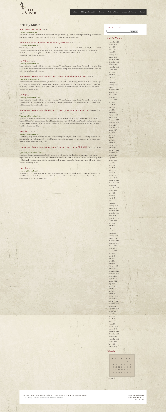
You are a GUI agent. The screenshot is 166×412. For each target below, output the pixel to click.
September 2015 (114, 188)
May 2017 (112, 138)
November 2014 (114, 213)
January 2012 (113, 299)
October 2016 (113, 155)
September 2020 (114, 42)
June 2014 (112, 226)
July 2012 (112, 284)
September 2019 (114, 67)
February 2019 (113, 85)
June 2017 (112, 135)
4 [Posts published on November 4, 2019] (116, 364)
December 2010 (114, 331)
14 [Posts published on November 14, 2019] (124, 367)
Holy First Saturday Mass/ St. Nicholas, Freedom (44, 42)
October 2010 (113, 336)
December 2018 (114, 90)
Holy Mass (25, 60)
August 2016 (113, 160)
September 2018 (114, 97)
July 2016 (112, 163)
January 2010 (113, 346)
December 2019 (114, 59)
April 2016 (112, 170)
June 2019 (112, 75)
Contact (142, 12)
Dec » (113, 378)
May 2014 (112, 228)
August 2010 (113, 341)
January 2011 (113, 329)
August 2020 (113, 44)
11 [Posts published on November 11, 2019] (116, 367)
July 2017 (112, 132)
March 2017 (112, 143)
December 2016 (114, 150)
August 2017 (113, 130)
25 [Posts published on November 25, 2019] (116, 372)
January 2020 (113, 57)
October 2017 (113, 125)
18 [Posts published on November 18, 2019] (116, 370)
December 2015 (114, 180)
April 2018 (112, 110)
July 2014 (112, 223)
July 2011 (112, 314)
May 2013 (112, 258)
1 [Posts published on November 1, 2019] (127, 361)
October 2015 (113, 185)
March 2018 (112, 112)
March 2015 (112, 203)
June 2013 (112, 256)
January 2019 (113, 87)
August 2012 (113, 281)
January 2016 (113, 178)
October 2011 (113, 306)
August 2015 (113, 190)
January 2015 (113, 208)
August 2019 (113, 70)
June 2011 (112, 316)
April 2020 (112, 49)
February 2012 (113, 296)
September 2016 (114, 158)
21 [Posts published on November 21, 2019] (124, 370)
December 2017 (114, 120)
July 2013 (112, 253)
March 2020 (112, 52)
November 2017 (114, 122)
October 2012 (113, 276)
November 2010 (114, 334)
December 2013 (114, 241)
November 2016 (114, 153)
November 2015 (114, 183)
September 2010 (114, 339)
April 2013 (112, 261)
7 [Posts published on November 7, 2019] (124, 364)
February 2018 (113, 115)
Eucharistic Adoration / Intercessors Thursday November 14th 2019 (53, 110)
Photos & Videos (113, 12)
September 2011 (114, 309)
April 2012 (112, 291)
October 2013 (113, 246)
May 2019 (112, 77)
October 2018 (113, 95)
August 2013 (113, 251)
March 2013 (112, 263)
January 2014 (113, 238)
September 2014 (114, 218)
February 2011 (113, 326)
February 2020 (113, 55)
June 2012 (112, 286)
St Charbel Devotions (30, 29)
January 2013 (113, 268)
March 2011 (112, 324)
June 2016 (112, 165)
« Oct (108, 378)
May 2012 (112, 289)
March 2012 (112, 294)
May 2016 (112, 168)
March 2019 (112, 82)
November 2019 (114, 62)
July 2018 (112, 102)
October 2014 (113, 216)
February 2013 (113, 266)
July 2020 (112, 47)
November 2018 (114, 92)
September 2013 (114, 248)
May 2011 (112, 319)
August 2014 (113, 221)
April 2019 (112, 80)
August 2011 (113, 311)
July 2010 (112, 344)
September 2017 (114, 127)
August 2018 (113, 100)
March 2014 (112, 233)
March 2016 (112, 173)
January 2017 (113, 148)
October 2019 (113, 64)
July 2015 (112, 193)
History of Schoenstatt (88, 12)
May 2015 (112, 198)
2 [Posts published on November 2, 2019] (130, 361)
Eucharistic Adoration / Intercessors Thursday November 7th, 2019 (53, 76)
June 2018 (112, 105)
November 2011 (114, 304)
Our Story (74, 12)
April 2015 (112, 200)
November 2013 (114, 243)
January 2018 (113, 117)
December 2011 (114, 301)
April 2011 (112, 321)
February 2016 (113, 175)
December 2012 (114, 271)
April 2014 (112, 231)
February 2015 (113, 206)
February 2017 (113, 145)
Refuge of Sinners (28, 7)
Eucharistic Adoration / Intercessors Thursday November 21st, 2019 (53, 147)
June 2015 (112, 195)
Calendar (101, 12)
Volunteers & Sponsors (129, 12)
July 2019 (112, 72)
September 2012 (114, 278)
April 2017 (112, 140)
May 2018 (112, 107)
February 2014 (113, 236)
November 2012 (114, 273)
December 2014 (114, 211)
